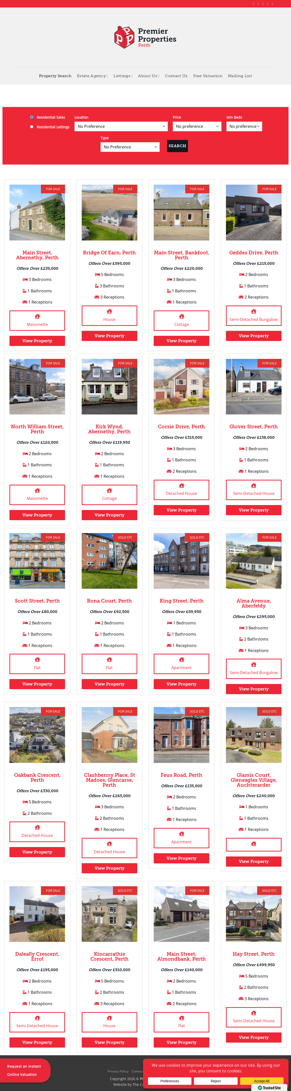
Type (105, 138)
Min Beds (234, 117)
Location (81, 117)
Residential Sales (47, 117)
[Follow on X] (263, 3)
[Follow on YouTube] (273, 3)
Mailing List (240, 76)
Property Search (55, 76)
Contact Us (176, 76)
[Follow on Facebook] (254, 3)
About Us (148, 75)
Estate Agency (92, 75)
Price (177, 117)
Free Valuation (207, 76)
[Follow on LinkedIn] (268, 3)
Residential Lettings (50, 127)
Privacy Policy (118, 1071)
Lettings (123, 75)
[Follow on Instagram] (259, 3)
